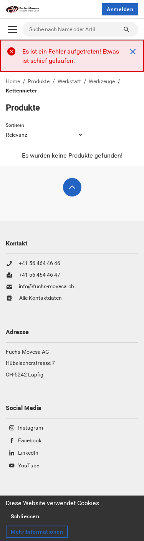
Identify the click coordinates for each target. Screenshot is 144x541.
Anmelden (120, 9)
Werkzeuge (102, 81)
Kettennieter (21, 90)
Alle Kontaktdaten (40, 298)
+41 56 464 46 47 (39, 275)
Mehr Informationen (37, 532)
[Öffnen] (12, 29)
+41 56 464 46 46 (39, 263)
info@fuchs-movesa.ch (46, 286)
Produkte (39, 81)
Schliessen (25, 516)
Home (13, 81)
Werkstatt (69, 81)
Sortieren (15, 125)
